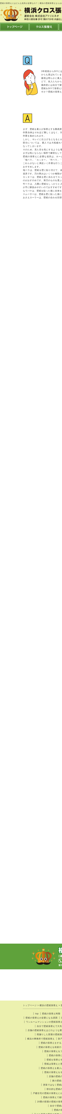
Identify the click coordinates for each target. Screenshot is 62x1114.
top (36, 1013)
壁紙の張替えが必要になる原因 (42, 1017)
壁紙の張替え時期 (51, 1013)
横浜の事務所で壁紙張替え (41, 1038)
